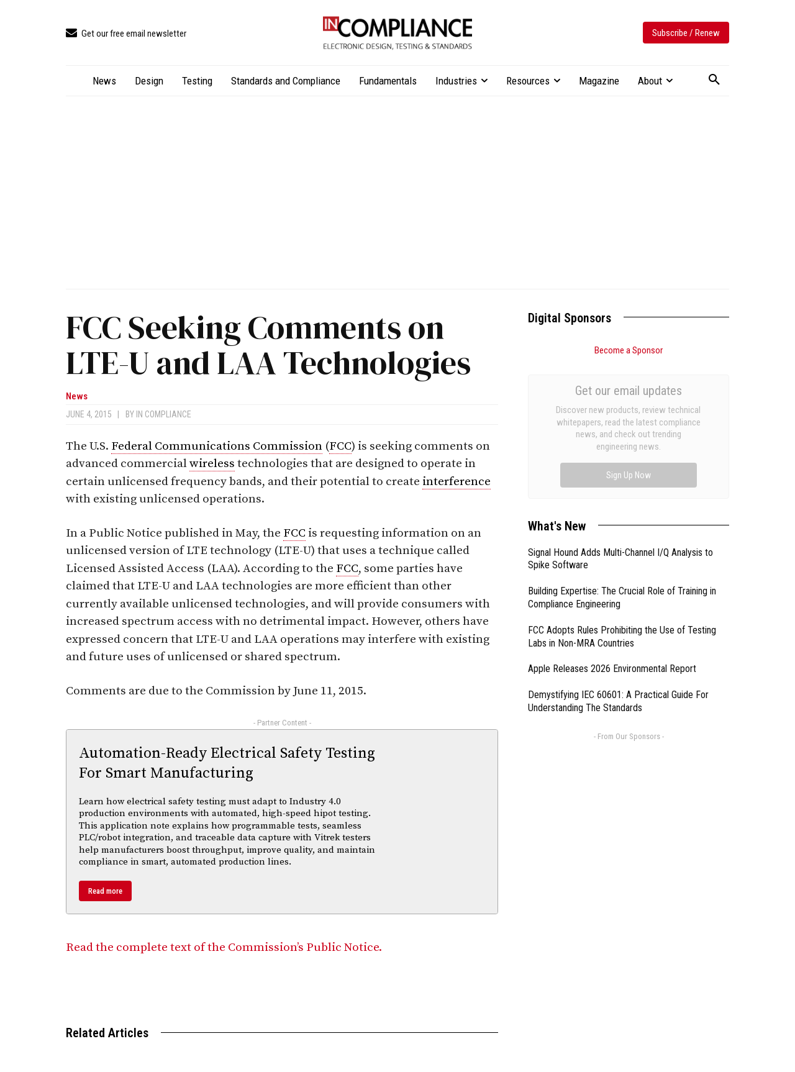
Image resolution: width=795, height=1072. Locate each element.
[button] (714, 80)
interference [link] (456, 482)
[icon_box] (126, 33)
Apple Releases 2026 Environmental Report (612, 529)
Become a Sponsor (628, 350)
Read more (105, 891)
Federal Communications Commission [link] (216, 446)
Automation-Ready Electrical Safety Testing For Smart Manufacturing (227, 763)
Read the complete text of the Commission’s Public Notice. (224, 947)
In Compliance (163, 414)
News (77, 396)
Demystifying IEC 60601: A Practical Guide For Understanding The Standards (618, 561)
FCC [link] (340, 446)
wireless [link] (212, 464)
